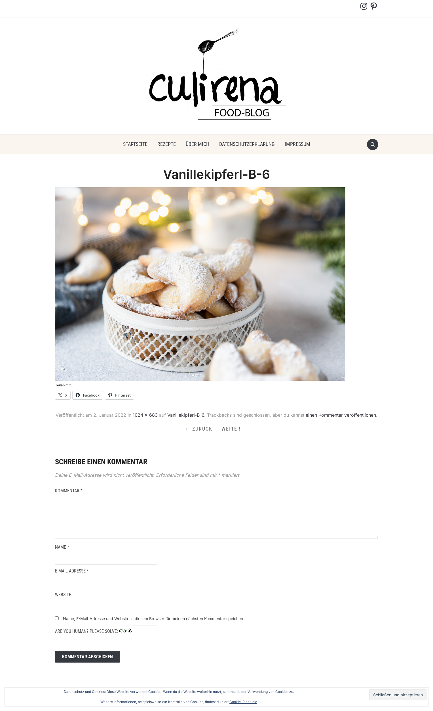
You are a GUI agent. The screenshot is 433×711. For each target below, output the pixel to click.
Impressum (297, 144)
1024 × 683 (145, 415)
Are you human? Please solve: (106, 631)
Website (63, 594)
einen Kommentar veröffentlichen (341, 415)
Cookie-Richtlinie (243, 702)
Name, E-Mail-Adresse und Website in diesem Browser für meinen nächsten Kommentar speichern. (154, 618)
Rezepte (166, 144)
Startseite (135, 144)
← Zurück (198, 429)
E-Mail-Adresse (72, 571)
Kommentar (69, 490)
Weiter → (234, 429)
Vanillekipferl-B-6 (185, 415)
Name (62, 547)
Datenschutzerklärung (247, 144)
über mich (197, 144)
